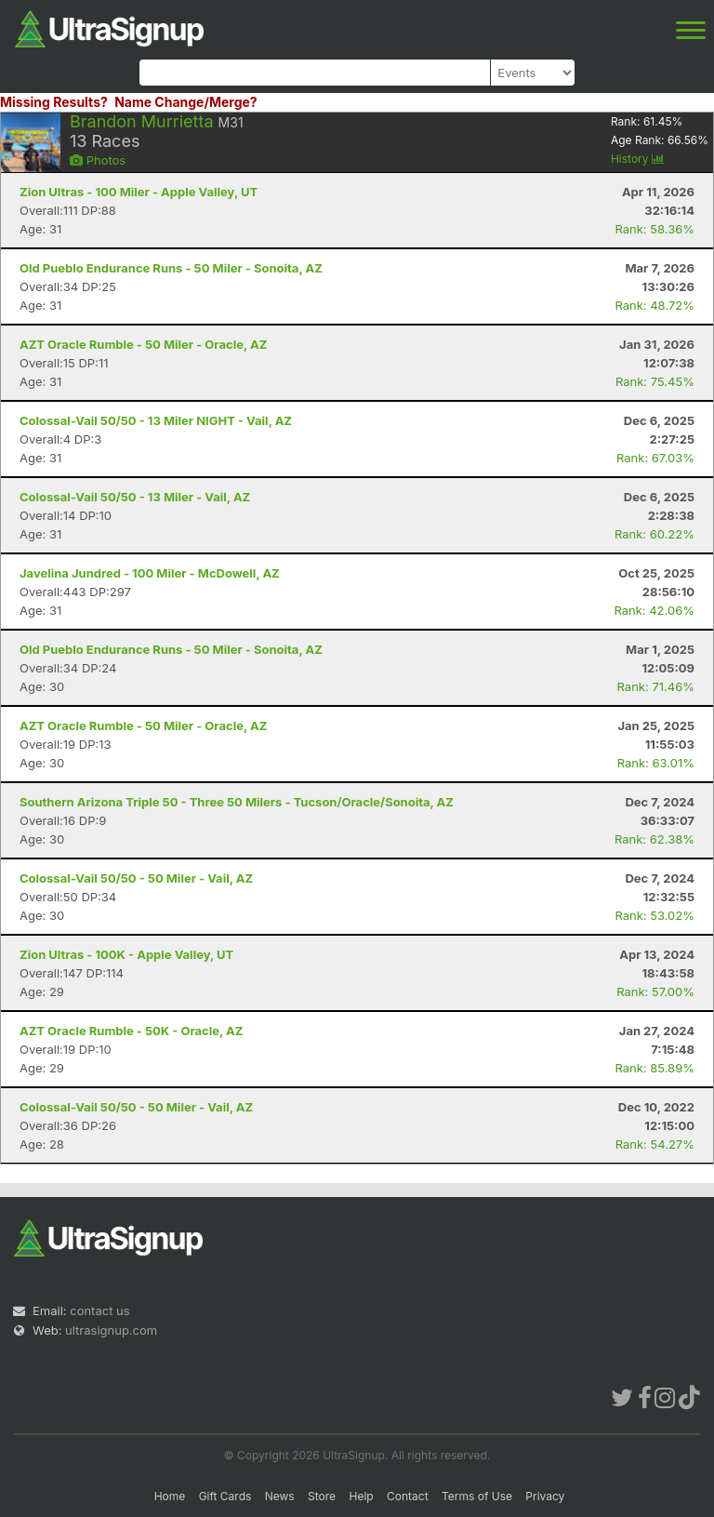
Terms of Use (477, 1496)
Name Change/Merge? (186, 102)
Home (170, 1496)
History (638, 159)
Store (322, 1496)
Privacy (544, 1496)
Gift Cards (225, 1496)
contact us (99, 1310)
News (280, 1496)
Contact (408, 1496)
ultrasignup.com (111, 1330)
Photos (98, 160)
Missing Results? (54, 102)
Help (361, 1496)
